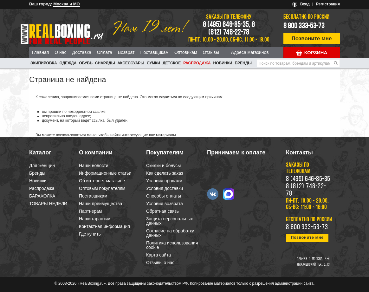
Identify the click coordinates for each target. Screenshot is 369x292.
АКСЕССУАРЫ (130, 63)
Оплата (104, 52)
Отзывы (211, 52)
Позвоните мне (312, 39)
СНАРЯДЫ (105, 63)
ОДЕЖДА (68, 63)
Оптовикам (185, 52)
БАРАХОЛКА (42, 195)
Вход (305, 4)
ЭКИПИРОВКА (43, 63)
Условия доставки (164, 188)
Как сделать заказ (164, 173)
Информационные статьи (105, 173)
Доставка (81, 52)
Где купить (90, 234)
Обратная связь (162, 211)
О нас (60, 52)
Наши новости (93, 165)
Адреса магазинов (250, 52)
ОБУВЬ (85, 63)
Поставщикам (154, 52)
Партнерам (90, 211)
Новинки (222, 63)
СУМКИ (153, 63)
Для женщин (42, 165)
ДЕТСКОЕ (172, 63)
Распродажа (196, 63)
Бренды (243, 63)
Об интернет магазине (102, 180)
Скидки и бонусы (163, 165)
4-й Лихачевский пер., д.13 (313, 262)
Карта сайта (158, 254)
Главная (40, 52)
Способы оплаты (163, 195)
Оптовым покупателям (102, 188)
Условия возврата (164, 203)
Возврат (126, 52)
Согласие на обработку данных (170, 233)
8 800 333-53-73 (304, 26)
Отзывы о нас (160, 262)
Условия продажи (164, 180)
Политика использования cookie (172, 245)
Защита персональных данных (169, 221)
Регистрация (328, 4)
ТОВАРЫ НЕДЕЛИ (48, 203)
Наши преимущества (100, 203)
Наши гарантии (94, 218)
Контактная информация (104, 226)
